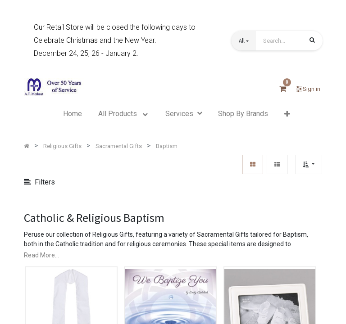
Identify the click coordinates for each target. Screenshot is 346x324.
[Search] (312, 41)
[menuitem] (72, 114)
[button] (244, 40)
